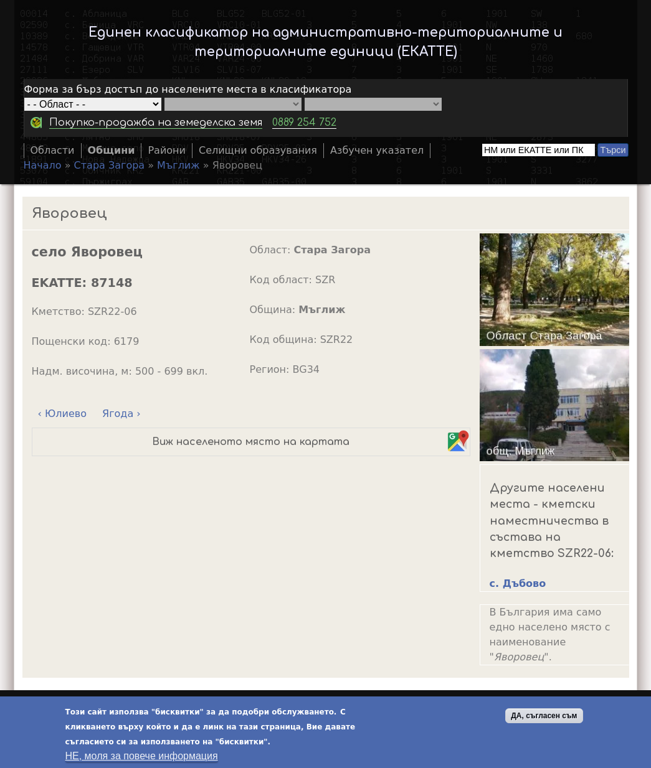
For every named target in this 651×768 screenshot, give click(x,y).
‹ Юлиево (62, 413)
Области (53, 150)
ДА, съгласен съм (544, 716)
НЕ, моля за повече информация (141, 756)
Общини (111, 150)
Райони (167, 150)
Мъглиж (178, 165)
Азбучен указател (377, 150)
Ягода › (121, 413)
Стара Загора (109, 165)
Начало (43, 165)
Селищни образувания (258, 150)
